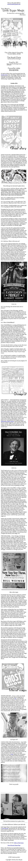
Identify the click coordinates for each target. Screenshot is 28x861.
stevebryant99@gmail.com (13, 4)
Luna (12, 754)
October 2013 (4, 74)
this (15, 698)
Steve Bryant (5, 828)
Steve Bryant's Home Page (14, 845)
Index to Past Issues (19, 842)
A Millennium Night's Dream (12, 420)
